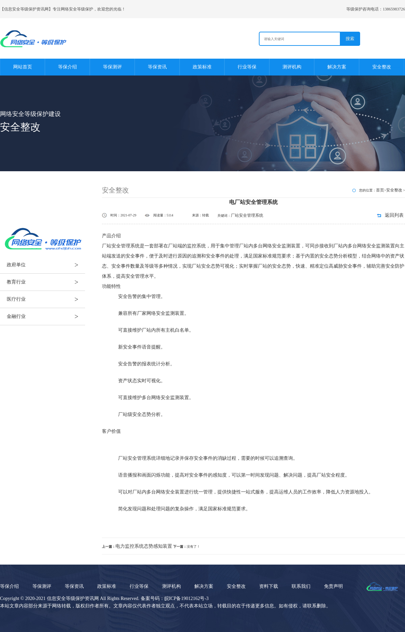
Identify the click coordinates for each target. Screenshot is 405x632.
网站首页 (22, 66)
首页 (380, 190)
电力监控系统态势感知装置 (143, 546)
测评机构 (291, 66)
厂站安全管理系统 (247, 215)
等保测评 (112, 66)
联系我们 (301, 586)
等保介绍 (67, 66)
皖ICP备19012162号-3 (186, 598)
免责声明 (333, 586)
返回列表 (394, 215)
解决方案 (336, 66)
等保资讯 (157, 66)
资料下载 (268, 586)
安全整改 (381, 66)
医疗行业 (46, 299)
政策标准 (202, 66)
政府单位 (46, 265)
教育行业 (46, 282)
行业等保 (247, 66)
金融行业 (46, 316)
